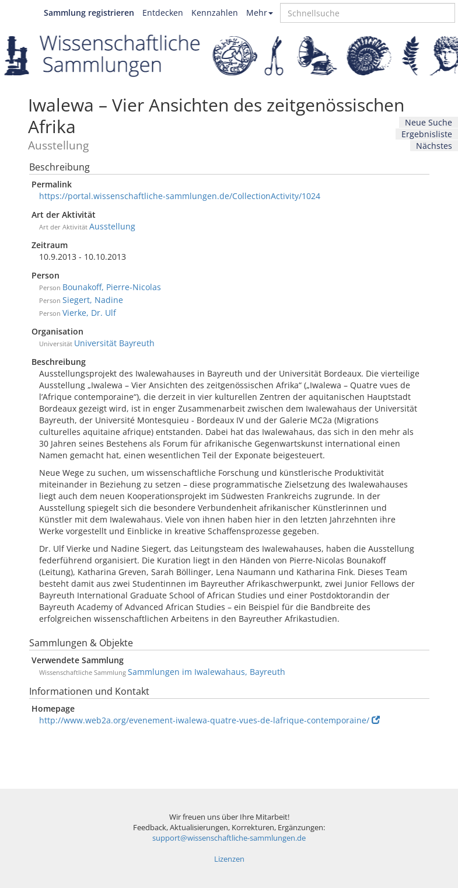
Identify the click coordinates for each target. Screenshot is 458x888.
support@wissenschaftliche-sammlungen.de (229, 838)
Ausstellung (112, 226)
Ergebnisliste (426, 134)
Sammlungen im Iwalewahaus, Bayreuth (206, 671)
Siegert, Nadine (92, 299)
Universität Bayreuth (114, 343)
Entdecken (162, 12)
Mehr (259, 12)
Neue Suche (428, 122)
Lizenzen (229, 859)
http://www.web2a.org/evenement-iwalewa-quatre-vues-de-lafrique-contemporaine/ (209, 720)
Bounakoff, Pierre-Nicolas (111, 286)
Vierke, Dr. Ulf (89, 312)
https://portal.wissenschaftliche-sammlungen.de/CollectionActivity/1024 (179, 195)
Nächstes (434, 145)
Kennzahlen (214, 12)
